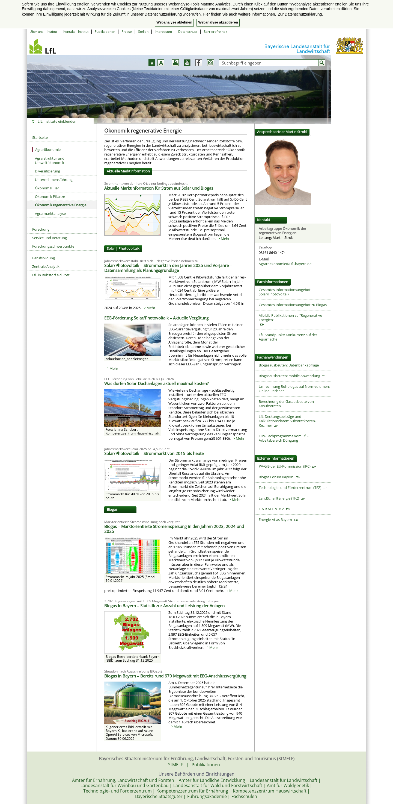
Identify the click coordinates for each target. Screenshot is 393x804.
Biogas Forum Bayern (279, 476)
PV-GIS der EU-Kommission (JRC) (287, 466)
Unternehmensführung (54, 179)
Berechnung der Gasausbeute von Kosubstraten (286, 403)
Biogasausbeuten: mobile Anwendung (292, 375)
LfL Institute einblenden (57, 121)
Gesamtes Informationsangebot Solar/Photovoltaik (285, 292)
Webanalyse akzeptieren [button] (218, 22)
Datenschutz (187, 31)
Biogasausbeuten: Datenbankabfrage (289, 365)
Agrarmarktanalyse (50, 213)
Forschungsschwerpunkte (53, 246)
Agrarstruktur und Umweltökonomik (49, 160)
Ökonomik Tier (47, 188)
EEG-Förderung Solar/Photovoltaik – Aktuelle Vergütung (156, 318)
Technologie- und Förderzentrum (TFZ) (293, 487)
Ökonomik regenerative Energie (60, 205)
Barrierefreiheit (215, 31)
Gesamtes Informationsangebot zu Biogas (293, 304)
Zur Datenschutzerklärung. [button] (300, 14)
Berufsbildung (43, 258)
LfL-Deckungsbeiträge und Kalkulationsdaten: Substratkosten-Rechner (287, 421)
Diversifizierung (47, 171)
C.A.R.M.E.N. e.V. (274, 508)
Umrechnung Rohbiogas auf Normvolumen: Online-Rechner (294, 388)
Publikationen (105, 31)
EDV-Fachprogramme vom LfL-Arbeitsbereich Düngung (283, 438)
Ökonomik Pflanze (50, 196)
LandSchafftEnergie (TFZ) (282, 498)
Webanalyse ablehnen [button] (174, 22)
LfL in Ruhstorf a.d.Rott (51, 274)
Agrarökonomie (46, 149)
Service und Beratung (49, 237)
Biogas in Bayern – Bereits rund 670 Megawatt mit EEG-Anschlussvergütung (175, 676)
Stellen (143, 31)
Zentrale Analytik (45, 266)
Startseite (40, 137)
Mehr (225, 238)
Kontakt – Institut (75, 31)
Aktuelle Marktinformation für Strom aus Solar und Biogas (158, 188)
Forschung (40, 229)
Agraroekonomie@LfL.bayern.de (285, 263)
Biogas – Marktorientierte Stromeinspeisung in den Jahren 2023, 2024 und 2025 (174, 529)
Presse (126, 31)
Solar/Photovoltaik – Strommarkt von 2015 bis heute (154, 453)
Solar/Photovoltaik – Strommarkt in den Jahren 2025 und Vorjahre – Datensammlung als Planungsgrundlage (168, 268)
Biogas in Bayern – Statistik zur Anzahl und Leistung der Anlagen (164, 605)
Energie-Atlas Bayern (278, 519)
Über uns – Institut (43, 31)
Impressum (163, 31)
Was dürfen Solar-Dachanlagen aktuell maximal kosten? (156, 383)
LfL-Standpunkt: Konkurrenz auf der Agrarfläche (288, 337)
